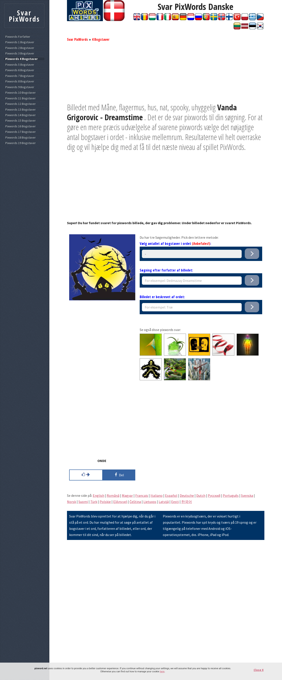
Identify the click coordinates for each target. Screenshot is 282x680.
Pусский (214, 495)
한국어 (186, 501)
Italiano (156, 495)
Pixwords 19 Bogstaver (20, 143)
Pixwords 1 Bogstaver (19, 42)
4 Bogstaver (100, 39)
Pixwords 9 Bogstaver (19, 87)
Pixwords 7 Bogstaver (19, 75)
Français (141, 495)
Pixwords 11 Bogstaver (20, 98)
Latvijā (164, 501)
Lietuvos (149, 501)
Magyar (127, 495)
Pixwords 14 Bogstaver (20, 115)
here (162, 671)
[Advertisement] (165, 71)
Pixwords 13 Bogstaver (20, 109)
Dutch (200, 495)
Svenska (247, 495)
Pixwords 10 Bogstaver (20, 92)
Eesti (175, 501)
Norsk (71, 501)
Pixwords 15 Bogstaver (20, 120)
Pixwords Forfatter (17, 36)
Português (231, 495)
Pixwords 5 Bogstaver (19, 64)
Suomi (83, 501)
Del (118, 474)
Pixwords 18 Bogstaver (20, 137)
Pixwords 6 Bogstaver (19, 70)
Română (113, 495)
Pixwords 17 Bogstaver (20, 131)
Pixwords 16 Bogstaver (20, 126)
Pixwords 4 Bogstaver (21, 58)
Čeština (135, 501)
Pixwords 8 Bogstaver (19, 81)
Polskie (105, 501)
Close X (258, 670)
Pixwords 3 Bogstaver (19, 53)
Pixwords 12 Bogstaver (20, 103)
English (98, 495)
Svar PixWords (77, 39)
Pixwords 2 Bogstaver (19, 47)
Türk (93, 501)
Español (171, 495)
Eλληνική (120, 501)
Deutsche (187, 495)
